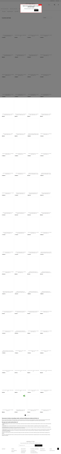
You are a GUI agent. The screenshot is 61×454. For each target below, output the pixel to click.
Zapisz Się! (36, 10)
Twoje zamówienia (23, 450)
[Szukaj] (54, 5)
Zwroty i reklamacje (14, 450)
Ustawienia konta (23, 451)
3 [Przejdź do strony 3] (27, 415)
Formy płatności (32, 450)
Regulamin (12, 451)
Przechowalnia (23, 452)
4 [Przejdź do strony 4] (28, 415)
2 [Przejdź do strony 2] (26, 415)
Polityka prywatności (43, 450)
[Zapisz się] (38, 445)
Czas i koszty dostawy (33, 451)
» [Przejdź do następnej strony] (29, 415)
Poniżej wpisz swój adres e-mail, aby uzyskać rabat (31, 8)
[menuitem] (4, 9)
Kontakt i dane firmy (52, 450)
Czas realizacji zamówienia (34, 452)
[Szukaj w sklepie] (51, 5)
